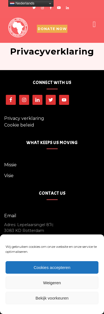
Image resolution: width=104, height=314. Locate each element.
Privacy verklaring (24, 118)
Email (10, 215)
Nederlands (22, 3)
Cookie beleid (19, 125)
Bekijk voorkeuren (52, 298)
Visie (9, 175)
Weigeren (52, 282)
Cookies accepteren (52, 267)
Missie (10, 164)
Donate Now (52, 29)
